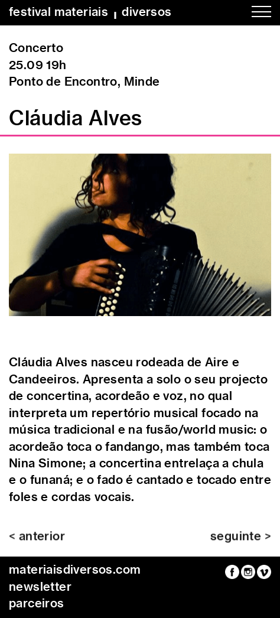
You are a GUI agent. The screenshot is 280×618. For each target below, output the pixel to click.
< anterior (37, 541)
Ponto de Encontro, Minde (84, 82)
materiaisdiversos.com (75, 570)
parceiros (36, 604)
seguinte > (240, 541)
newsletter (40, 587)
